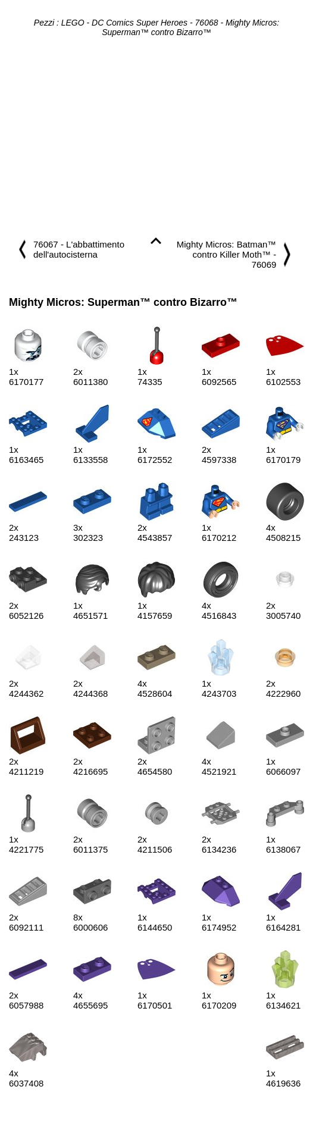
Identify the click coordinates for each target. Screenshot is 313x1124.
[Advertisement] (156, 138)
